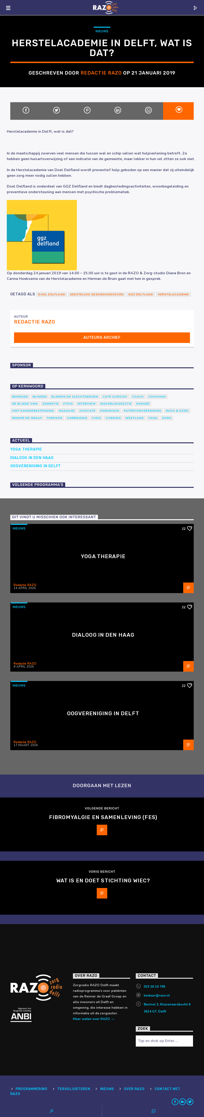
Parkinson (109, 411)
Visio (96, 418)
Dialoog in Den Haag (32, 457)
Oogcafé (87, 411)
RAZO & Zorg (177, 411)
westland (134, 418)
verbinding (77, 418)
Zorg (166, 418)
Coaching (157, 397)
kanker (142, 404)
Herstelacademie (173, 294)
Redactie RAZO (101, 73)
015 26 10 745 (154, 986)
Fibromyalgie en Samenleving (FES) (103, 817)
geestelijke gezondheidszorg (97, 294)
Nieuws (102, 31)
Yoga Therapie (26, 449)
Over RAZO (134, 1089)
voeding (113, 418)
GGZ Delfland (140, 294)
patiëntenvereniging (142, 411)
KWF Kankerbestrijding (33, 411)
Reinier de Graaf (27, 418)
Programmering (31, 1089)
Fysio (68, 404)
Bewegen (20, 397)
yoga (152, 418)
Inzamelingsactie (116, 404)
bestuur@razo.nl (157, 995)
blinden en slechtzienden (74, 397)
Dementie (51, 404)
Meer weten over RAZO (93, 1019)
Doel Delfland (51, 294)
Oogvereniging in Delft (35, 466)
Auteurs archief (102, 337)
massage (67, 411)
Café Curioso (115, 397)
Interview (87, 404)
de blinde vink (25, 404)
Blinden (40, 397)
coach (138, 397)
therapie (55, 418)
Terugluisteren (73, 1089)
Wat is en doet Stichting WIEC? (103, 880)
